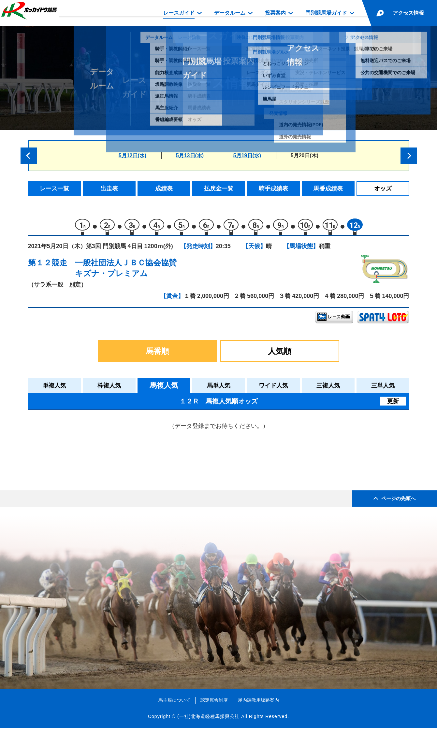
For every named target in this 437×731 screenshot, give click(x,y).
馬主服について (174, 703)
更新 (393, 404)
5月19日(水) (247, 155)
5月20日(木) (304, 155)
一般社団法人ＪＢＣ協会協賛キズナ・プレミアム (126, 271)
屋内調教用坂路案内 (258, 703)
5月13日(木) (190, 155)
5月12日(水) (132, 155)
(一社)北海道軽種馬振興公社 (208, 719)
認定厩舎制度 (214, 703)
